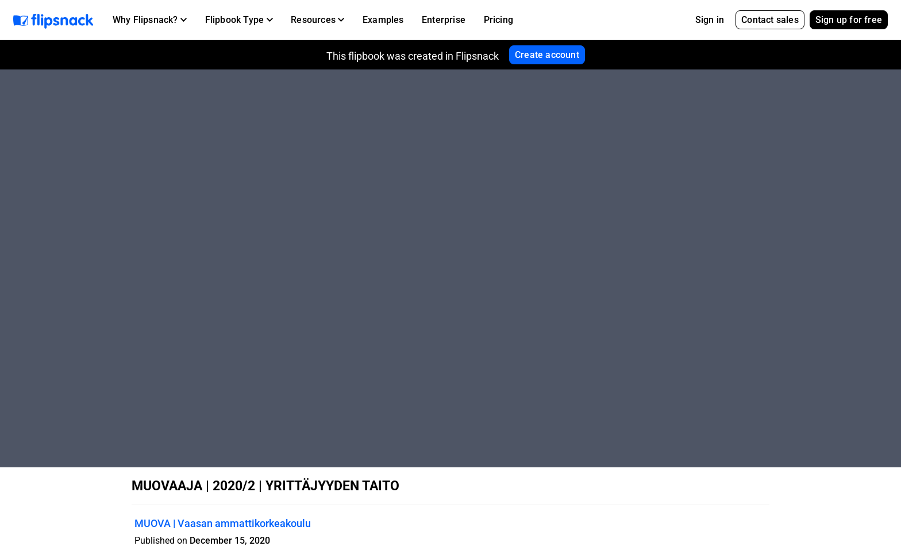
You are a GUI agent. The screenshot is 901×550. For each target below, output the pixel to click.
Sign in (709, 19)
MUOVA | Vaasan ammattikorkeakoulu (222, 523)
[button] (149, 20)
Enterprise (443, 19)
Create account (547, 54)
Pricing (498, 19)
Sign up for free (848, 19)
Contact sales (770, 19)
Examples (383, 19)
